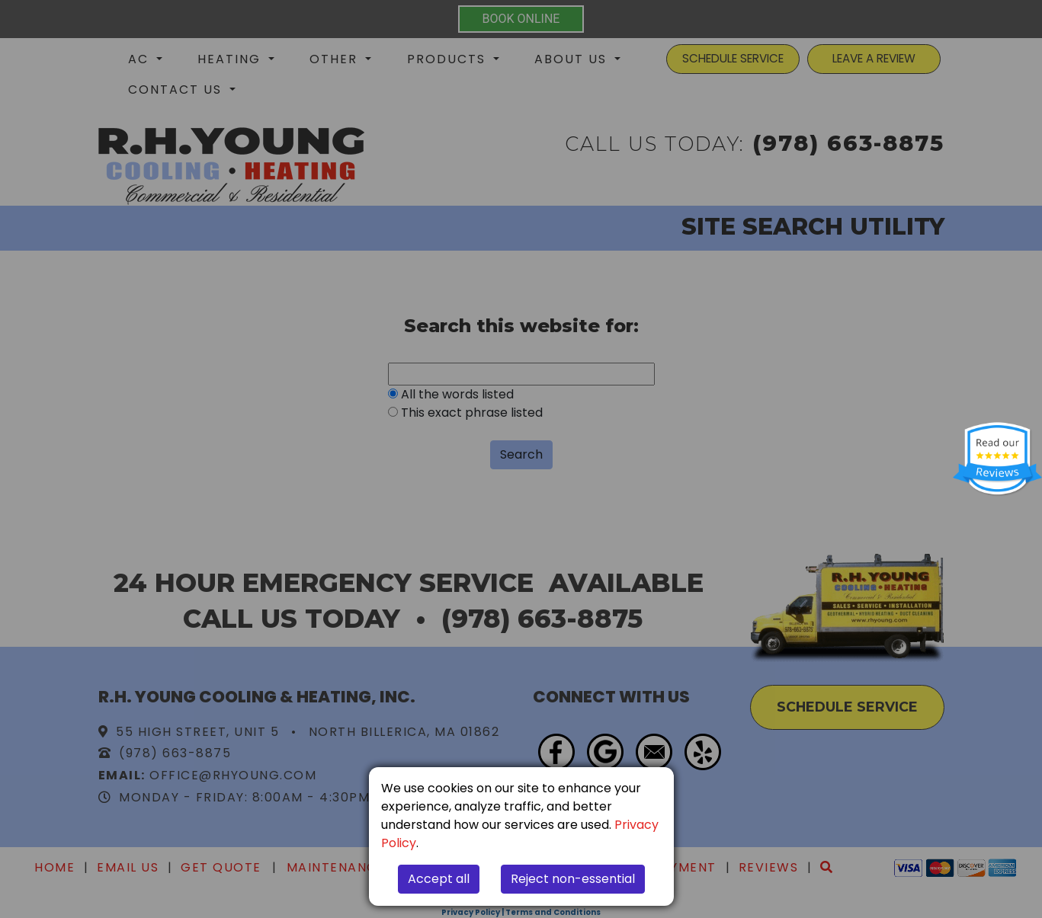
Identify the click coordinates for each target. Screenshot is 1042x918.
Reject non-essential (573, 879)
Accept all (439, 879)
